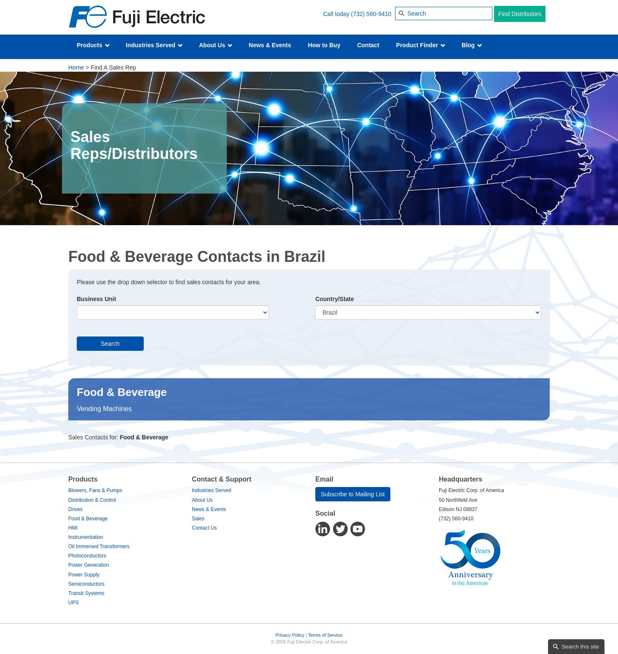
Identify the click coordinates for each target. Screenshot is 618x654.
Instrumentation (85, 537)
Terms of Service (325, 635)
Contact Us (204, 528)
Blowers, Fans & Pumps (95, 490)
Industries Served (154, 45)
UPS (73, 603)
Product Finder (421, 45)
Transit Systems (86, 593)
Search (110, 343)
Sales (198, 519)
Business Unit (96, 299)
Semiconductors (86, 584)
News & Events (270, 45)
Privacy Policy (289, 635)
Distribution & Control (92, 500)
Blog (472, 45)
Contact (368, 45)
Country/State (334, 299)
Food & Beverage (87, 519)
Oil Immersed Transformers (98, 546)
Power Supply (83, 575)
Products (93, 45)
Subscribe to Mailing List (353, 494)
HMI (73, 528)
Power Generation (88, 565)
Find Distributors (519, 14)
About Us (216, 45)
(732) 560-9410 (371, 14)
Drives (75, 509)
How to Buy (324, 45)
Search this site (580, 646)
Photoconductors (87, 556)
